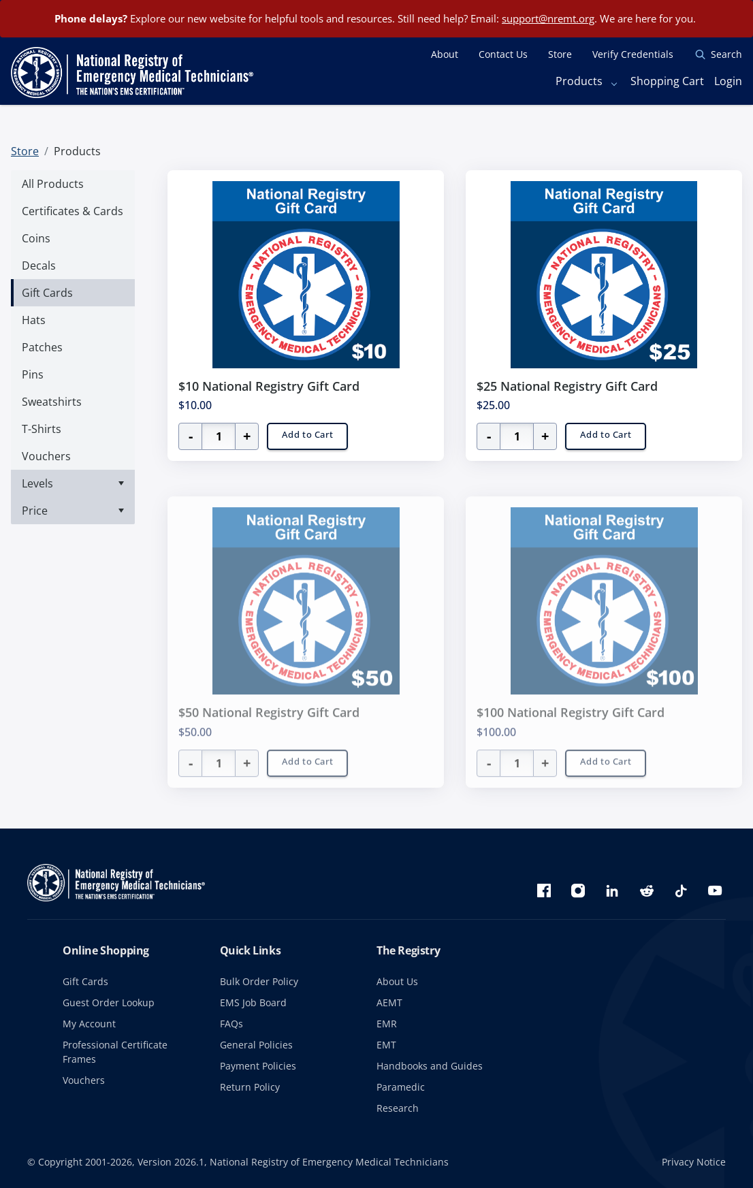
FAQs (231, 1023)
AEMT (389, 1002)
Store (25, 151)
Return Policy (250, 1086)
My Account (89, 1023)
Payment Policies (258, 1065)
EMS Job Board (253, 1002)
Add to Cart (307, 434)
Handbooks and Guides (429, 1065)
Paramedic (400, 1086)
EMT (386, 1044)
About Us (397, 981)
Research (397, 1108)
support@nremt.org (548, 18)
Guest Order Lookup (109, 1002)
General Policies (256, 1044)
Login (728, 81)
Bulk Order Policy (259, 981)
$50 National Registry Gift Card (268, 731)
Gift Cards (85, 981)
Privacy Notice (694, 1161)
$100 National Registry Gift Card (570, 731)
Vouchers (84, 1080)
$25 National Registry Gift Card (567, 386)
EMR (386, 1023)
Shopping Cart (667, 81)
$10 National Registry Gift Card (268, 386)
